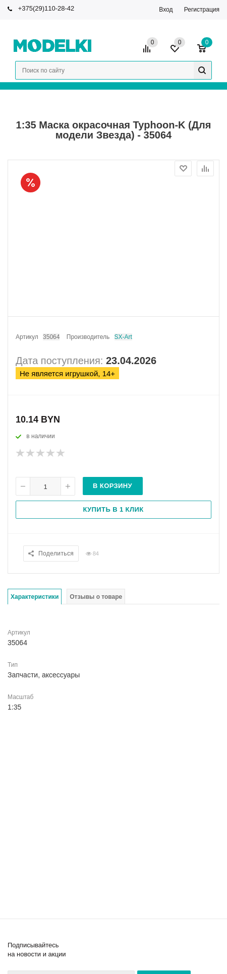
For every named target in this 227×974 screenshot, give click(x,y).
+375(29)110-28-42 (46, 8)
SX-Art (123, 336)
